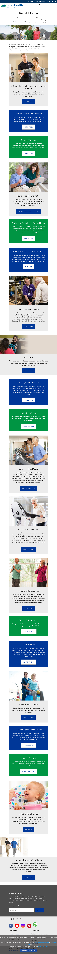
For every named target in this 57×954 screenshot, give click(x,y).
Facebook (11, 925)
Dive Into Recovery (28, 771)
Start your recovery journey (28, 211)
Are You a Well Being (35, 924)
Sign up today (15, 906)
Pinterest (29, 925)
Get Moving (28, 127)
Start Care (28, 608)
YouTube (17, 925)
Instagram (23, 925)
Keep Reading (28, 153)
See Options (28, 238)
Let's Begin (28, 829)
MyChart (49, 1)
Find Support (28, 327)
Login (54, 1)
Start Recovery (28, 745)
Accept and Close (28, 951)
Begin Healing (28, 718)
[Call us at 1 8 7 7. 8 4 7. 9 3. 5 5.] (47, 6)
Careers (43, 1)
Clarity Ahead (28, 662)
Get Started (28, 877)
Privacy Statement (42, 942)
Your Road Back (28, 632)
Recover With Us (28, 488)
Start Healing (28, 426)
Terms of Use (43, 947)
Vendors (38, 1)
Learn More (28, 102)
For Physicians (31, 1)
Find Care (28, 267)
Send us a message (14, 934)
